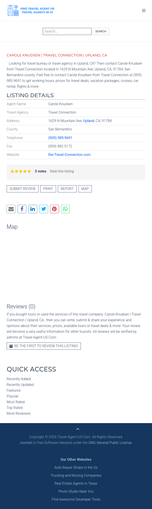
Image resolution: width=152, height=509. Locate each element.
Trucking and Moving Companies (76, 475)
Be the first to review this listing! (44, 346)
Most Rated (16, 402)
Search (100, 31)
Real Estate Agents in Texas (76, 483)
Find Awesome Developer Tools (76, 499)
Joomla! (25, 443)
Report (67, 189)
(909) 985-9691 (60, 138)
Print (48, 189)
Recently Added (19, 379)
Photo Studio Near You (76, 491)
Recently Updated (20, 385)
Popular (13, 396)
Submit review (23, 189)
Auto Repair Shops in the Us (76, 467)
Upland (88, 121)
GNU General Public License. (110, 443)
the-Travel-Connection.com (69, 155)
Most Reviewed (18, 413)
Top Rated (15, 408)
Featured (13, 390)
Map (85, 189)
